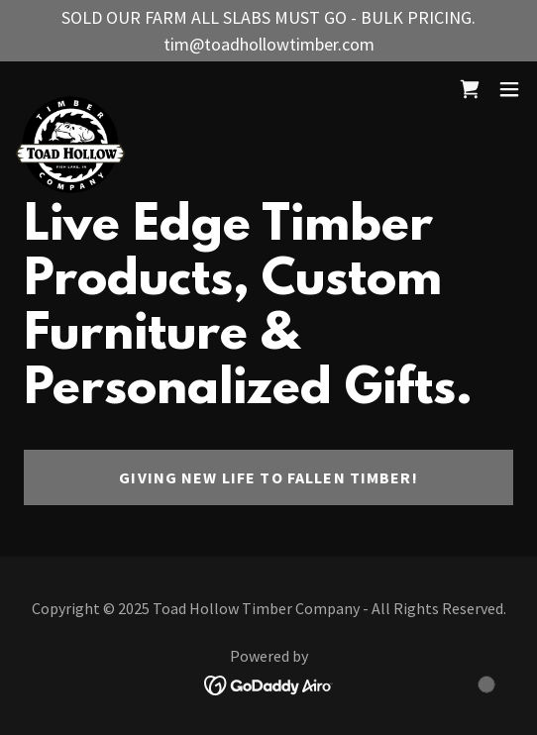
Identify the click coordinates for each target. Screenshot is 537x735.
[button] (509, 89)
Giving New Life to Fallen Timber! (268, 477)
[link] (70, 89)
